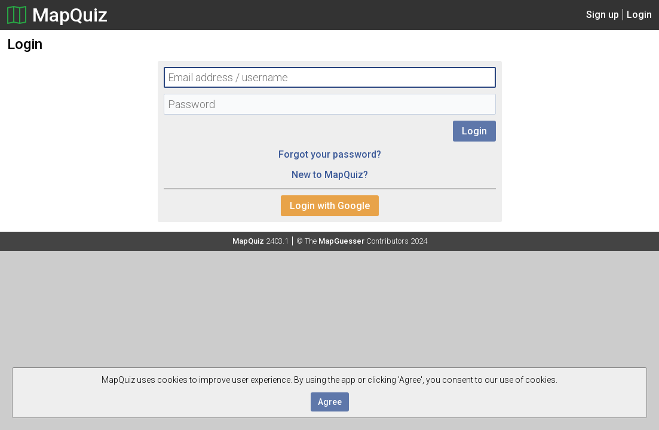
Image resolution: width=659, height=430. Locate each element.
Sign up (602, 14)
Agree (330, 402)
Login (639, 14)
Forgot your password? (329, 154)
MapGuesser (341, 240)
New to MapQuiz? (330, 174)
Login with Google (330, 205)
